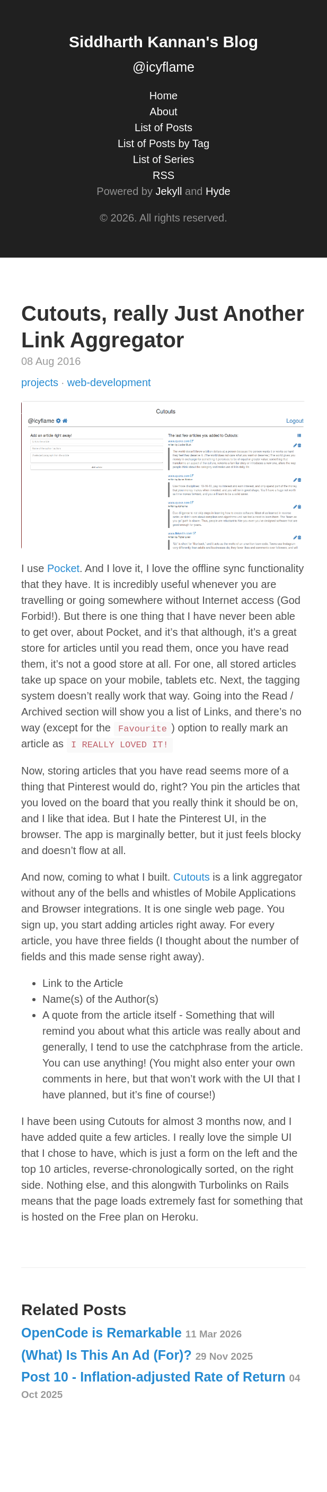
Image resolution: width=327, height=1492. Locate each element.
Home (163, 95)
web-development (109, 382)
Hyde (218, 191)
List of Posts (163, 127)
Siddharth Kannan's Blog (163, 41)
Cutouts (191, 877)
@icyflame (163, 66)
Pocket (63, 568)
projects (41, 382)
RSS (163, 175)
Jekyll (168, 191)
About (163, 111)
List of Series (164, 159)
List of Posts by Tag (163, 143)
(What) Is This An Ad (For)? (137, 1355)
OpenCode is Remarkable (131, 1332)
